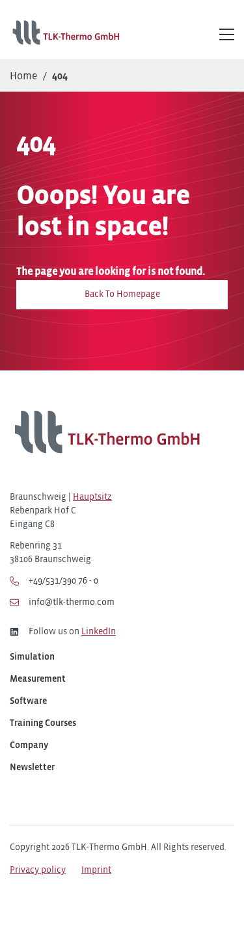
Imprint (96, 870)
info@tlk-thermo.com (62, 602)
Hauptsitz (92, 497)
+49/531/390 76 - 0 (54, 581)
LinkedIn (98, 632)
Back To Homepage (122, 295)
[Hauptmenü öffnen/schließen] (226, 34)
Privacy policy (38, 870)
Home (23, 76)
